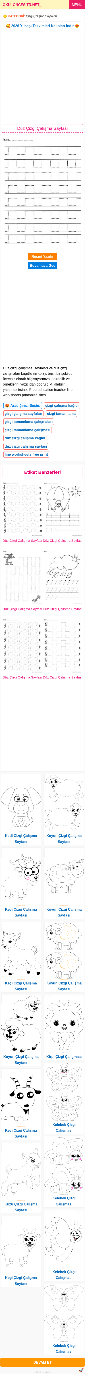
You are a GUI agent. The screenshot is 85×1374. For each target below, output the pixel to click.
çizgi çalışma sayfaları (23, 414)
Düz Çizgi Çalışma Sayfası (22, 540)
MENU (77, 5)
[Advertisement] (42, 76)
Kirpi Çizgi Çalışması (64, 1057)
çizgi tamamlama (61, 414)
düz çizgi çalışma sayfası (26, 446)
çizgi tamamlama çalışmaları (29, 422)
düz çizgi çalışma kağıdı (25, 438)
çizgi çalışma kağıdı (62, 405)
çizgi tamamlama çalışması (27, 430)
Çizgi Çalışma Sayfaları (41, 16)
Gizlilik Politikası (42, 1372)
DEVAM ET (42, 1362)
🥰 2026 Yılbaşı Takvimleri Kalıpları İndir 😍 (42, 26)
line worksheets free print (26, 454)
